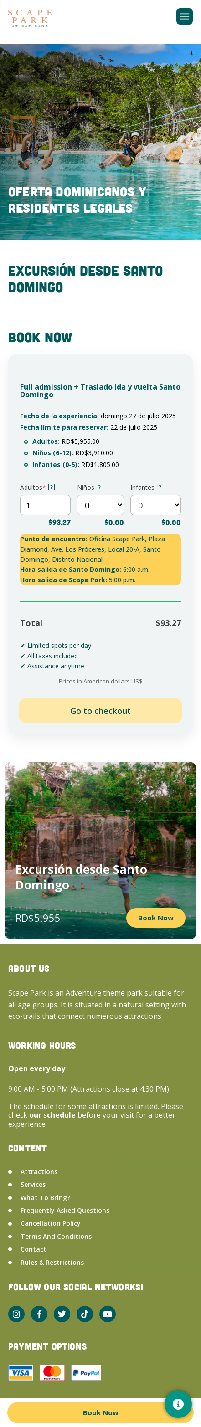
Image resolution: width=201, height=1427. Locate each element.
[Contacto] (178, 1404)
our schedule (53, 1115)
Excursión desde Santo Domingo (81, 877)
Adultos (37, 487)
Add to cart (100, 710)
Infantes (146, 487)
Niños (90, 487)
